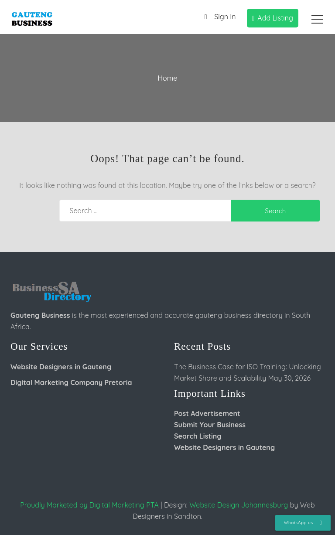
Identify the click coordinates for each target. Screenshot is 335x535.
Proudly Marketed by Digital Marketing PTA (89, 505)
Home (168, 78)
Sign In (218, 17)
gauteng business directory (238, 315)
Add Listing (272, 18)
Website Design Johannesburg (238, 505)
